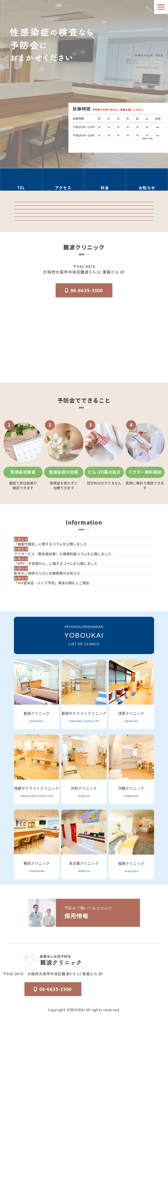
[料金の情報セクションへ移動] (105, 182)
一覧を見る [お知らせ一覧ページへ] (84, 758)
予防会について (121, 1160)
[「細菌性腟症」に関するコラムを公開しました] (85, 637)
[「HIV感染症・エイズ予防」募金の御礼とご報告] (85, 729)
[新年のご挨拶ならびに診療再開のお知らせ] (85, 706)
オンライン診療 (84, 268)
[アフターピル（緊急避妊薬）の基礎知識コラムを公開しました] (85, 660)
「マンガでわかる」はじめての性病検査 (84, 286)
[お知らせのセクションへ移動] (147, 182)
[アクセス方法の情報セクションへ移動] (63, 182)
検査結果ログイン (84, 231)
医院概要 (101, 1160)
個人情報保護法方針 (150, 1160)
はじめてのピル (84, 305)
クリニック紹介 (84, 212)
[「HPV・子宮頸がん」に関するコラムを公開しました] (85, 683)
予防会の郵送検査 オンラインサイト (84, 249)
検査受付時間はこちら (118, 142)
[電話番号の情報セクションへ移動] (21, 182)
